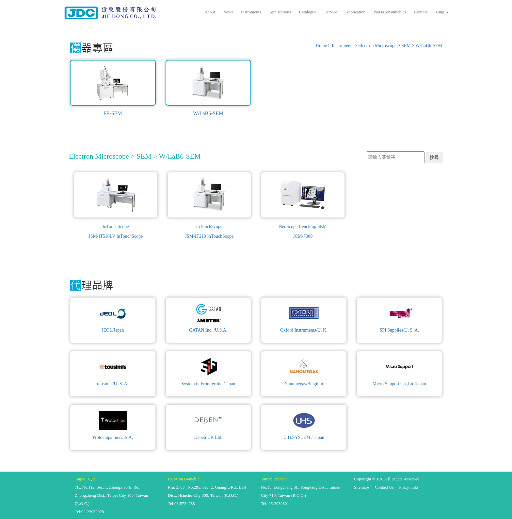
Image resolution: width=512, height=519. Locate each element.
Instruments (251, 11)
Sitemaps (362, 487)
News (228, 11)
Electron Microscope (377, 45)
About (209, 11)
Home (321, 45)
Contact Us (384, 487)
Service (331, 11)
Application (355, 11)
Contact (420, 11)
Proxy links (409, 487)
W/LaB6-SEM (428, 45)
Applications (280, 11)
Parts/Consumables (390, 11)
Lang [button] (442, 11)
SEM (406, 45)
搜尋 (434, 157)
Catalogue (307, 11)
